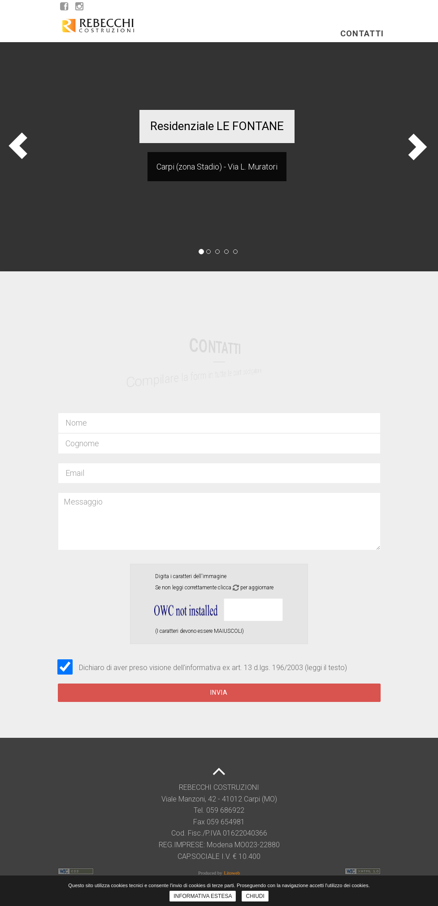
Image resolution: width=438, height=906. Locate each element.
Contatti (362, 42)
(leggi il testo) (326, 667)
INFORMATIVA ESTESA (202, 896)
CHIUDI (255, 896)
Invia (219, 692)
